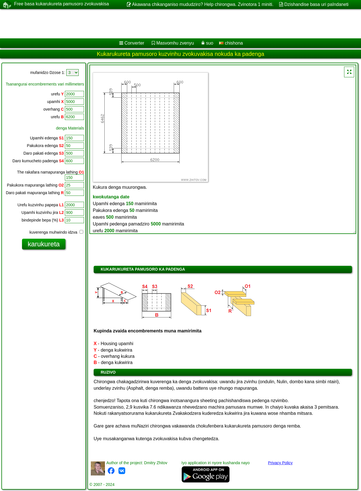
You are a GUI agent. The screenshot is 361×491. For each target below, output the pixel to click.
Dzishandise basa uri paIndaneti (316, 4)
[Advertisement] (171, 23)
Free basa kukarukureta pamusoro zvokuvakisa (61, 4)
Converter (134, 43)
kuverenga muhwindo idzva (56, 232)
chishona (231, 43)
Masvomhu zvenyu (175, 43)
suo (209, 43)
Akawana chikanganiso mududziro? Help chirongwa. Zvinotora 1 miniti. (203, 4)
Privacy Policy (280, 463)
